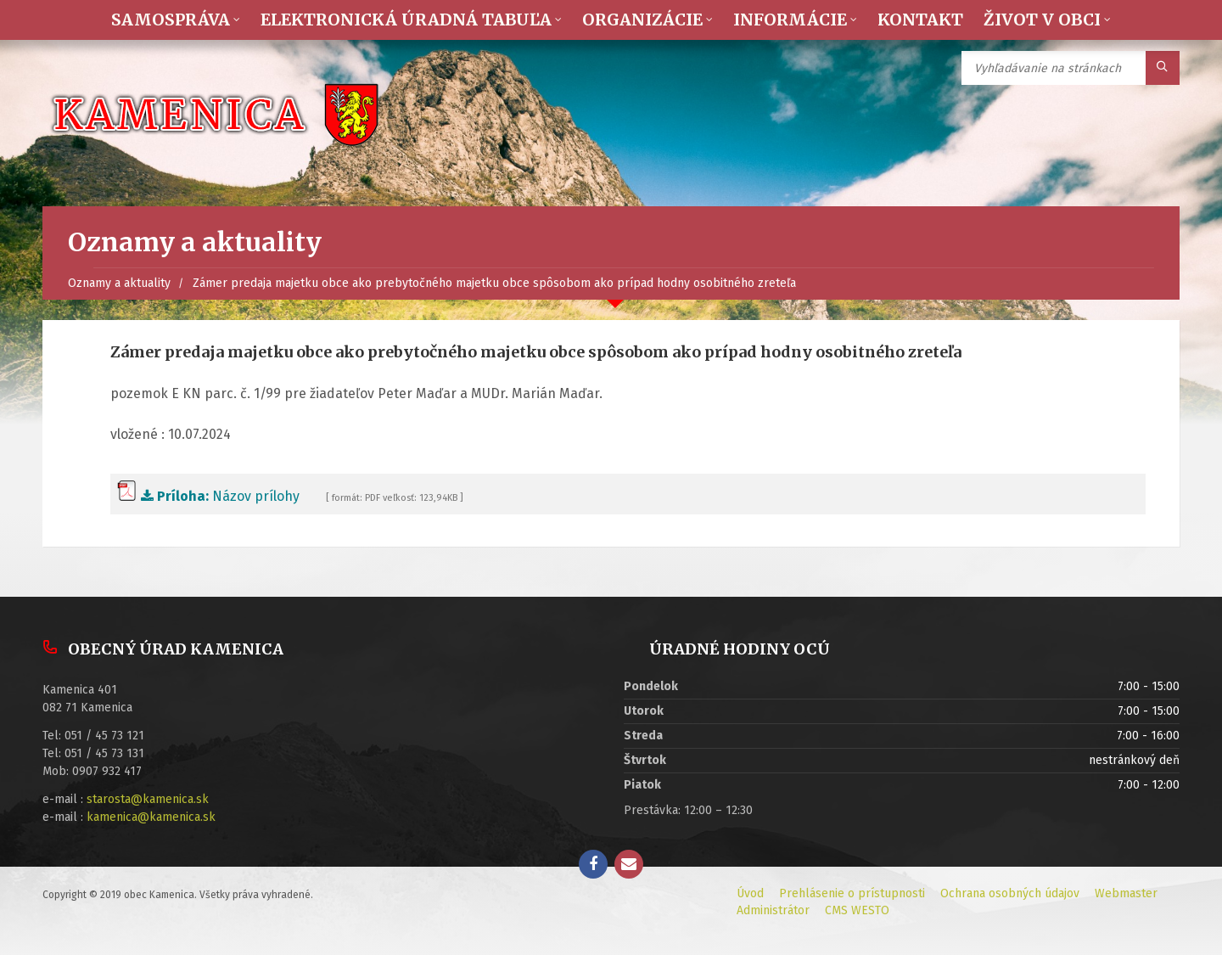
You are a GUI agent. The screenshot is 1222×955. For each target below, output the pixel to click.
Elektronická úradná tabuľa (406, 19)
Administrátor (773, 910)
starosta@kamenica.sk (148, 799)
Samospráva (170, 19)
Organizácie (642, 19)
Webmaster (1126, 893)
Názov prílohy (208, 496)
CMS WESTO (857, 910)
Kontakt (920, 19)
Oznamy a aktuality (119, 283)
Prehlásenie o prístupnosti (852, 893)
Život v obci (1042, 19)
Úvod (750, 893)
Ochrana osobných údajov (1009, 893)
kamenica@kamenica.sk (151, 817)
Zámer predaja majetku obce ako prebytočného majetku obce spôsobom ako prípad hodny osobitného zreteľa (494, 283)
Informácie (790, 19)
